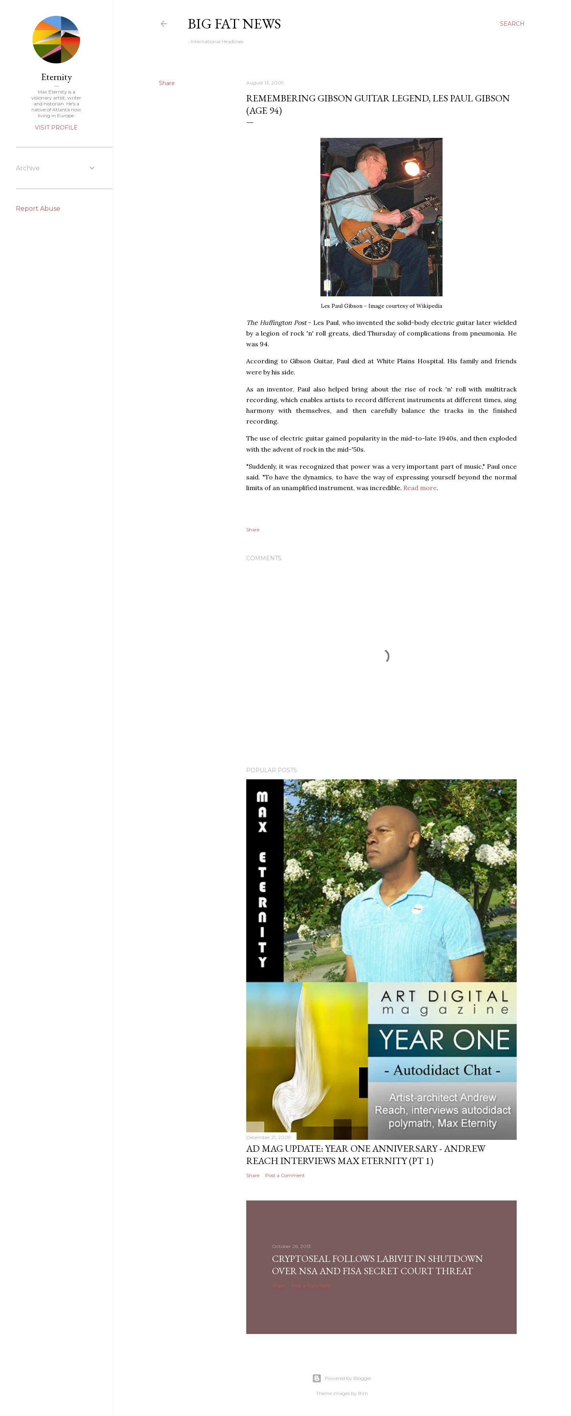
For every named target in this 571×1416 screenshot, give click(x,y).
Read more (420, 488)
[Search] (512, 23)
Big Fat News (234, 23)
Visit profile (56, 127)
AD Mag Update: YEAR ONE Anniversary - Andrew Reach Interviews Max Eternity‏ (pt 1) (365, 1154)
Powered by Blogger (342, 1378)
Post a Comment (285, 1175)
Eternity (56, 77)
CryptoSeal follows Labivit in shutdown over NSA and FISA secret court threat (377, 1264)
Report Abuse (38, 208)
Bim (363, 1393)
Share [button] (167, 83)
